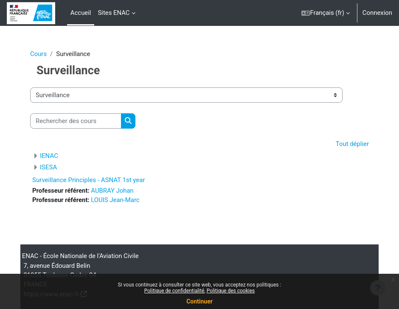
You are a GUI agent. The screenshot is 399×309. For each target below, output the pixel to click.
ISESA (48, 167)
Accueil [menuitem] (80, 13)
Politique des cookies (231, 291)
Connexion (377, 13)
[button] (325, 13)
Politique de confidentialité (174, 291)
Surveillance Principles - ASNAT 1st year (88, 180)
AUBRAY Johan (112, 190)
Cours (38, 54)
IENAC (49, 156)
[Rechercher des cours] (75, 121)
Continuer (199, 301)
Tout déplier (352, 144)
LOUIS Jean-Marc (115, 200)
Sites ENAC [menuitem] (113, 13)
